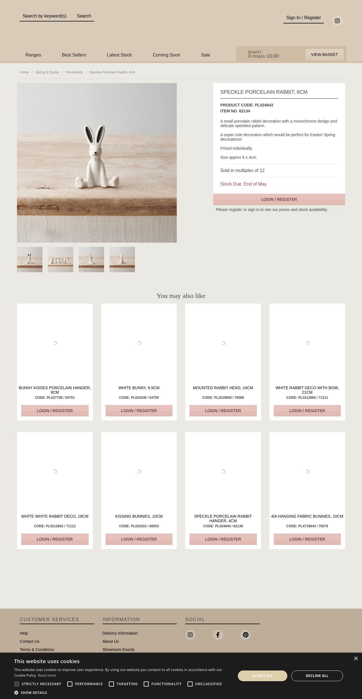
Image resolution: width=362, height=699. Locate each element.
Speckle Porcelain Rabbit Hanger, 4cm (223, 518)
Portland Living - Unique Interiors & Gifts (181, 27)
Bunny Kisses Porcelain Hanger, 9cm (55, 390)
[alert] (181, 676)
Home (24, 72)
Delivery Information (120, 633)
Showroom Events (119, 649)
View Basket (324, 54)
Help (24, 633)
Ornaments (74, 72)
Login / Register (279, 199)
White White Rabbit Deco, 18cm (55, 516)
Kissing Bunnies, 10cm (139, 516)
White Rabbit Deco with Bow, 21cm (307, 390)
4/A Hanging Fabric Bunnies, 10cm (307, 516)
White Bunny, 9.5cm (139, 388)
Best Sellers (74, 55)
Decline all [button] (317, 675)
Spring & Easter (47, 72)
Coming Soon (166, 55)
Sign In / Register (303, 17)
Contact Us (29, 641)
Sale (205, 55)
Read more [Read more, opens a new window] (47, 675)
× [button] (356, 659)
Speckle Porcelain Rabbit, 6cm (112, 72)
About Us (111, 641)
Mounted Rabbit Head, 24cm (223, 388)
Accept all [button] (262, 675)
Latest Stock (119, 55)
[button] (121, 692)
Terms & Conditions (37, 649)
